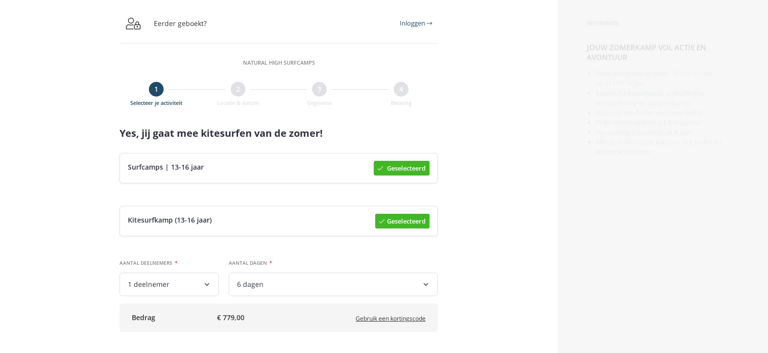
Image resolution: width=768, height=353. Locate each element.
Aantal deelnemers (146, 264)
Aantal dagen (248, 264)
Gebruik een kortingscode (391, 322)
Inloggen (416, 23)
